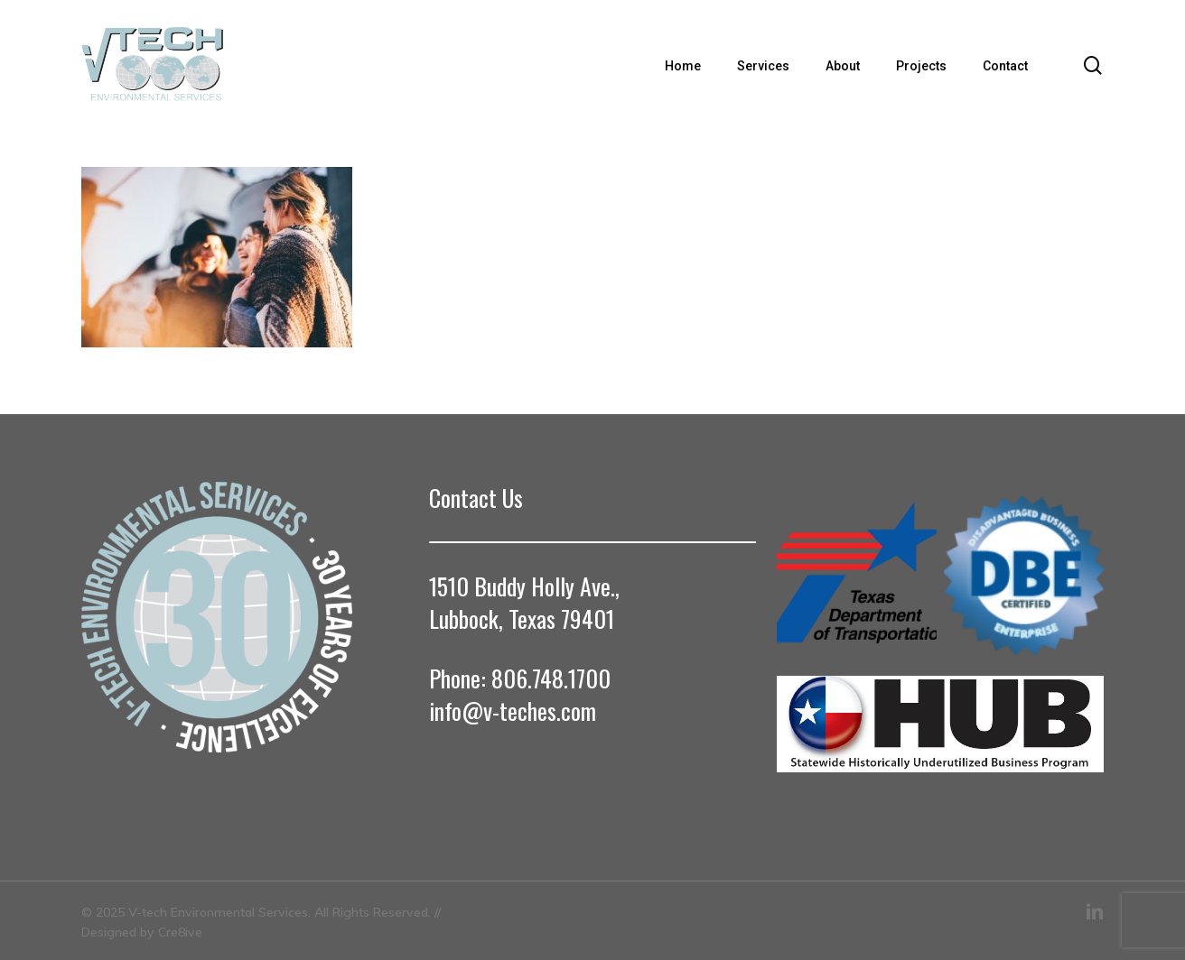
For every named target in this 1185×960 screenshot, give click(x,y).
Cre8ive (180, 932)
